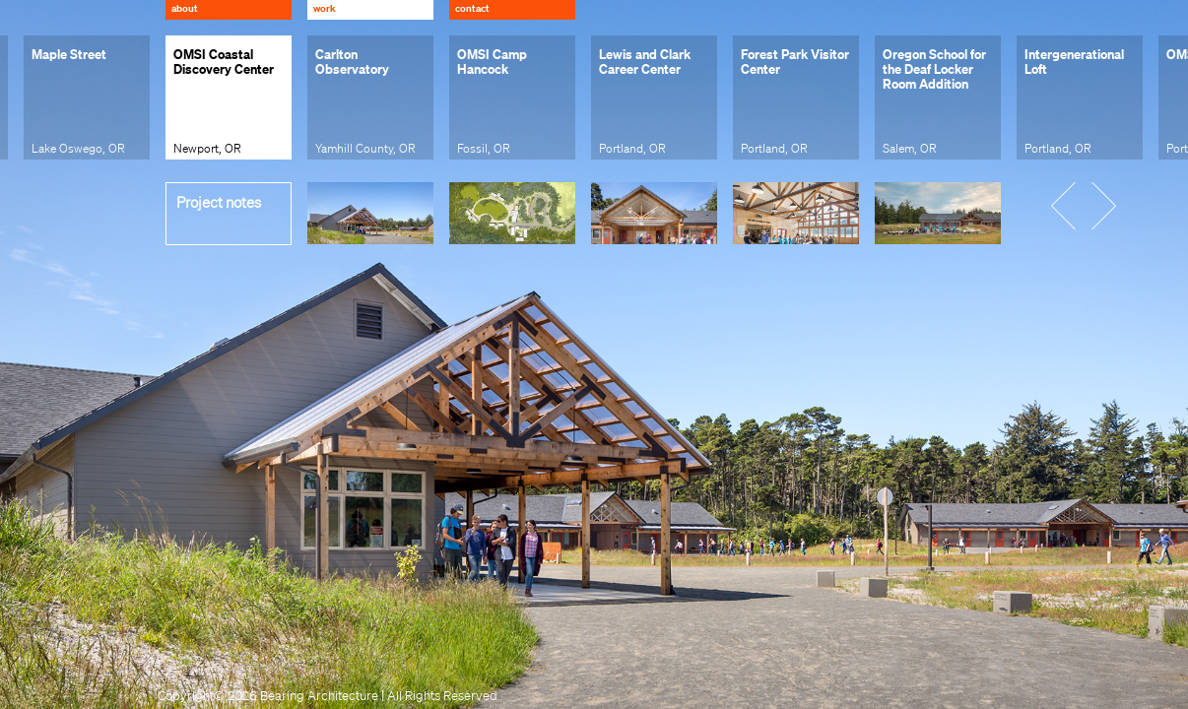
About (184, 8)
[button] (1076, 203)
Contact (472, 8)
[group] (87, 97)
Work (324, 8)
